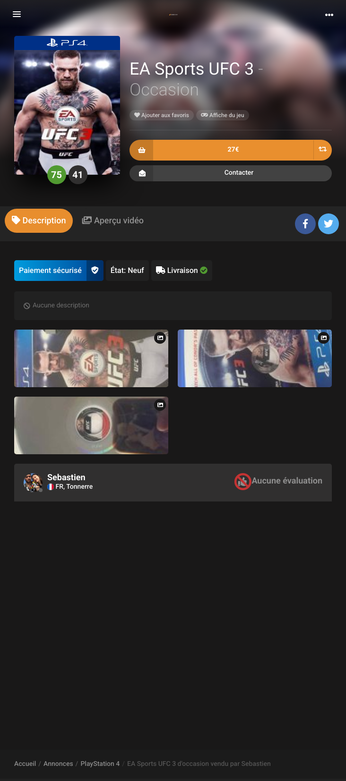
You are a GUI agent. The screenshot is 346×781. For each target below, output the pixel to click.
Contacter (231, 173)
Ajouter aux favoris (161, 115)
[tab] (39, 221)
